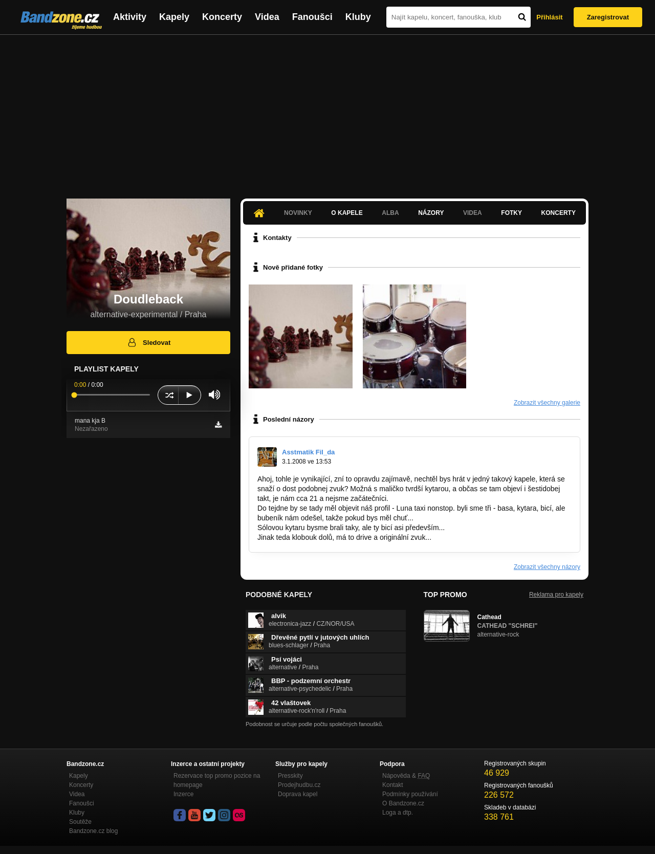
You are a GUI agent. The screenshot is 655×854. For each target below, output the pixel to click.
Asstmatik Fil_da (308, 452)
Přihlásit (549, 17)
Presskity (290, 775)
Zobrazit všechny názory (547, 567)
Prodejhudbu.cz (299, 785)
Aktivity (129, 17)
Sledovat (148, 342)
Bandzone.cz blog (93, 831)
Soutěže (80, 821)
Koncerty (222, 17)
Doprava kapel (297, 794)
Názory (431, 212)
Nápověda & (406, 775)
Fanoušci (312, 17)
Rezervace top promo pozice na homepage (216, 780)
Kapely (174, 17)
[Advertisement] (327, 111)
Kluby (358, 17)
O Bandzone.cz (403, 803)
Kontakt (392, 785)
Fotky (511, 212)
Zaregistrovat (608, 17)
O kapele (346, 212)
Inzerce (183, 794)
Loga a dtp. (397, 812)
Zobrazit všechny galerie (547, 402)
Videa (267, 17)
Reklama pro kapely (556, 594)
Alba (390, 212)
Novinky (298, 212)
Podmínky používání (410, 794)
